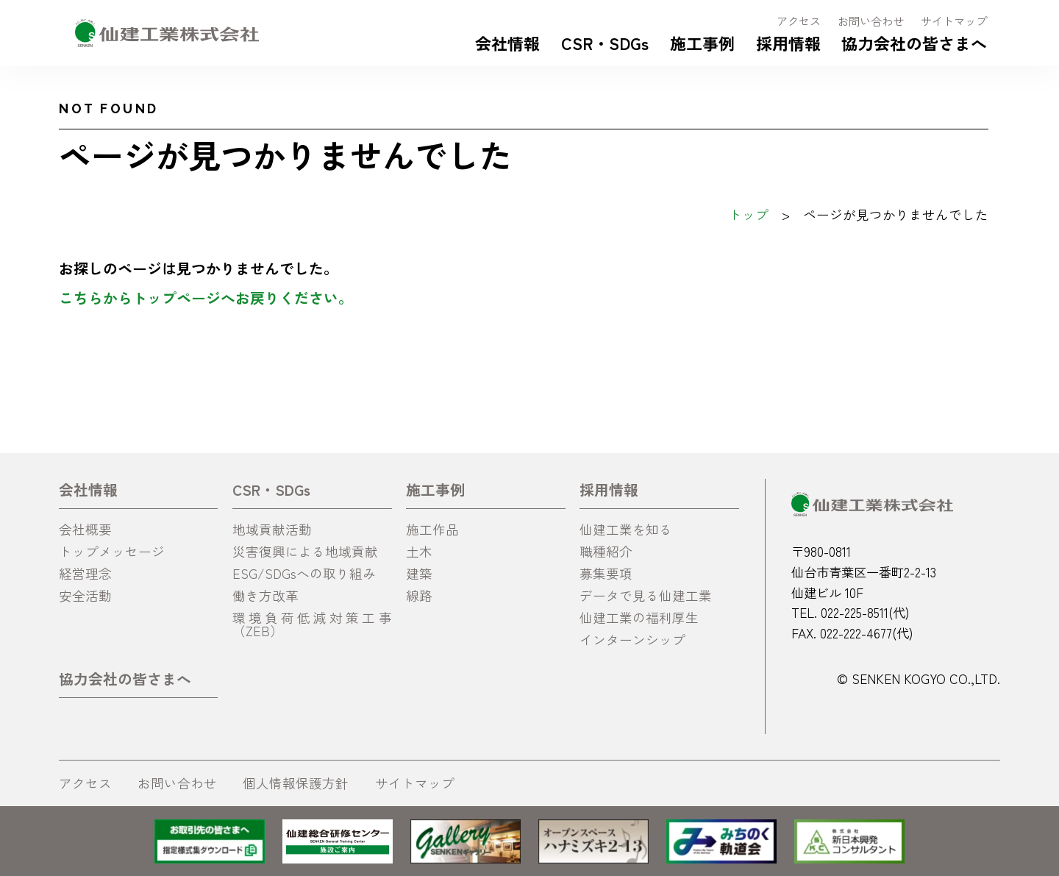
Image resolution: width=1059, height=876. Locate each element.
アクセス (799, 21)
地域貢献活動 (272, 529)
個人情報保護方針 (296, 783)
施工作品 (432, 529)
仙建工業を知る (626, 529)
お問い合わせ (871, 21)
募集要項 (606, 573)
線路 (419, 595)
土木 (419, 551)
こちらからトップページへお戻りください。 (206, 297)
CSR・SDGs (605, 42)
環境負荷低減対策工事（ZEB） (311, 624)
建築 (419, 573)
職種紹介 (606, 551)
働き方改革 (265, 595)
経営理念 (85, 573)
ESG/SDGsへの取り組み (304, 573)
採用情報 (788, 42)
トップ (749, 214)
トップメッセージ (112, 551)
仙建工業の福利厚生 (639, 617)
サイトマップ (954, 21)
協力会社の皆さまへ (914, 42)
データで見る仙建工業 (646, 595)
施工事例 (702, 42)
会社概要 (85, 529)
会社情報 (507, 42)
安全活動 (85, 595)
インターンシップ (632, 639)
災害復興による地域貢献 (305, 551)
